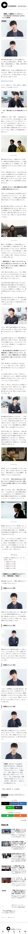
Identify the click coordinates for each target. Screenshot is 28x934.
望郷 (16, 794)
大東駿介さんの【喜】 (11, 561)
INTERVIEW (5, 794)
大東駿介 (11, 794)
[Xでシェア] (5, 803)
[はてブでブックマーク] (22, 803)
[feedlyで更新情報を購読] (7, 815)
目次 (12, 554)
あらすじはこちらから (7, 81)
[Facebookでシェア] (14, 803)
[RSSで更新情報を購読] (20, 815)
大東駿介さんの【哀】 (11, 566)
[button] (18, 807)
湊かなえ (21, 794)
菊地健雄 (4, 797)
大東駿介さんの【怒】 (11, 564)
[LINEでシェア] (10, 807)
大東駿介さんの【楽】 (11, 568)
